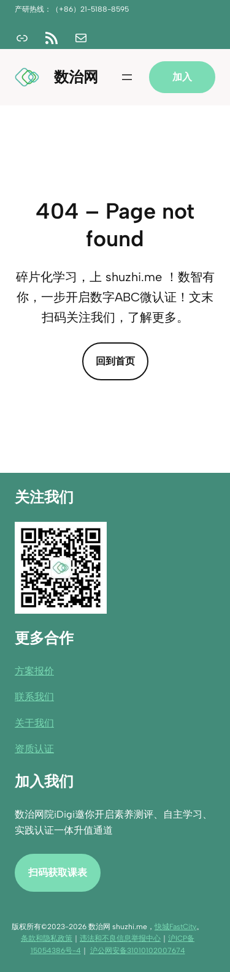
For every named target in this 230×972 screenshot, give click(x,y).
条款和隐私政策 (46, 938)
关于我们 (34, 722)
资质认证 (34, 749)
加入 (182, 77)
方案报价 (34, 670)
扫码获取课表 (57, 872)
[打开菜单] (127, 77)
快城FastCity (175, 926)
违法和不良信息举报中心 (120, 938)
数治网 (76, 77)
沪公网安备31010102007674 (137, 950)
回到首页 (115, 361)
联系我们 (34, 697)
